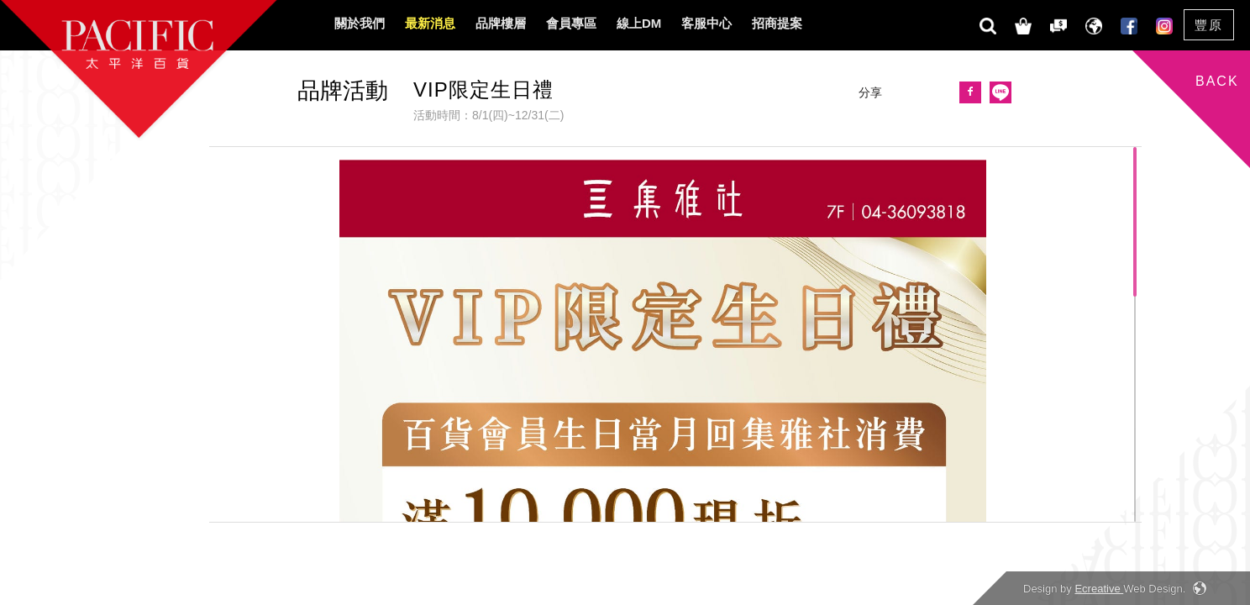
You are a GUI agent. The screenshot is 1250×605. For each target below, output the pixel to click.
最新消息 (430, 23)
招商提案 (777, 23)
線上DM (639, 23)
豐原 (1209, 25)
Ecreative (1098, 588)
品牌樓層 (500, 23)
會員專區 (571, 23)
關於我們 (359, 23)
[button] (996, 95)
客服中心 (706, 23)
